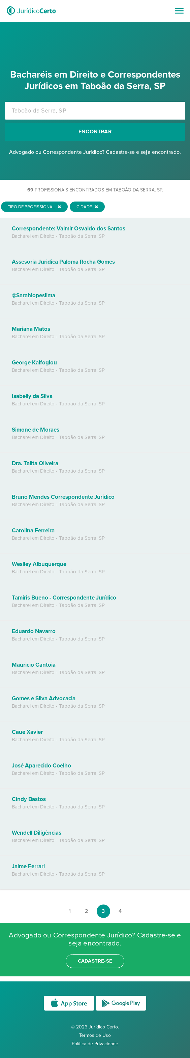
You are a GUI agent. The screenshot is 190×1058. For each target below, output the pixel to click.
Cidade (87, 207)
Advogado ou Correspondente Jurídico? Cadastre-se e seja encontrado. (95, 152)
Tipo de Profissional (34, 207)
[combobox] (95, 111)
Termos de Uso (95, 1035)
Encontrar (95, 131)
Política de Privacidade (95, 1044)
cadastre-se (95, 961)
